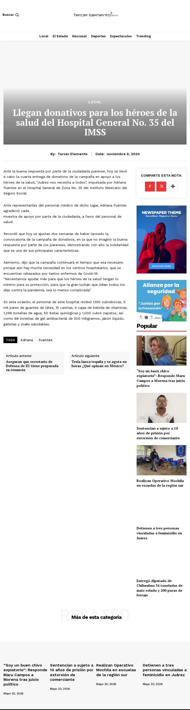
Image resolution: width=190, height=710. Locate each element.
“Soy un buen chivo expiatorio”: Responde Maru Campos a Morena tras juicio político (161, 378)
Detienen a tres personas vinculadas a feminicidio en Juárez (159, 533)
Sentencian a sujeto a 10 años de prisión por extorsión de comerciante (158, 433)
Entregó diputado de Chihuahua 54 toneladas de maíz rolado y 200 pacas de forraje (160, 588)
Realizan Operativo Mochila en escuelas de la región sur (160, 483)
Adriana (27, 340)
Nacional (110, 705)
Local (95, 102)
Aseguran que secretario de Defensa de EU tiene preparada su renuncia (32, 366)
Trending (168, 705)
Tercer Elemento (73, 154)
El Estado (93, 705)
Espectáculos (148, 705)
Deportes (127, 705)
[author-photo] (17, 681)
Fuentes (46, 340)
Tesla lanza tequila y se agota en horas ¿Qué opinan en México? (99, 364)
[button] (11, 15)
